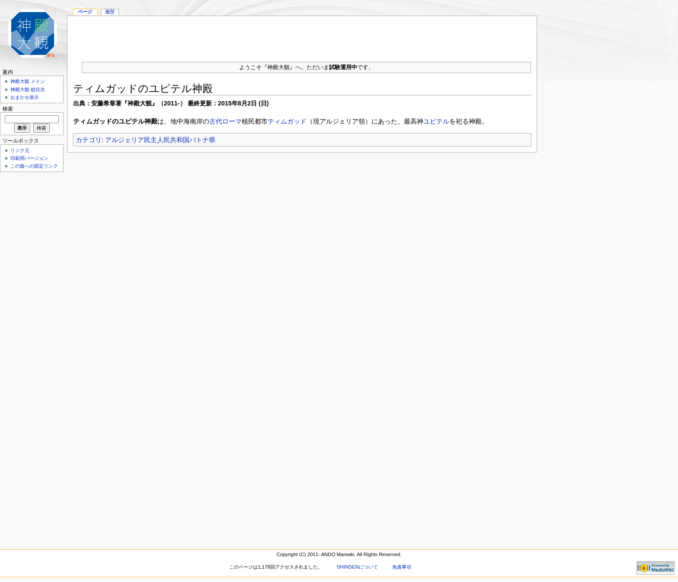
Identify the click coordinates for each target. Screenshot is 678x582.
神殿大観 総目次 (27, 89)
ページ (85, 11)
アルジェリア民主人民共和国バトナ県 (160, 139)
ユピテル (436, 121)
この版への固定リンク (34, 166)
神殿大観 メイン (27, 81)
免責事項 (401, 566)
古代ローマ (225, 121)
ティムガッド (287, 121)
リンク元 (19, 150)
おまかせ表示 (24, 97)
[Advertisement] (302, 35)
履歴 (110, 11)
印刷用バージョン (29, 158)
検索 (8, 108)
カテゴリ (89, 139)
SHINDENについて (357, 566)
